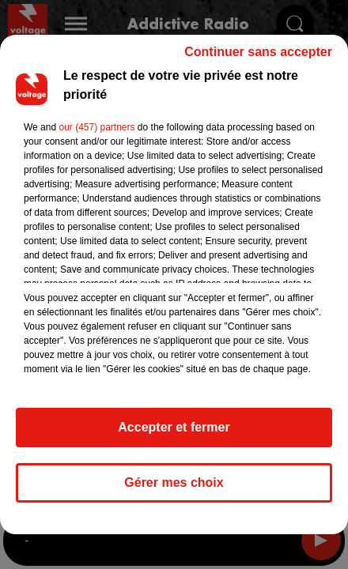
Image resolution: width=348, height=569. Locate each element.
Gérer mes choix (173, 489)
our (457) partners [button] (96, 134)
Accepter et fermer (173, 434)
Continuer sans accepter (258, 59)
